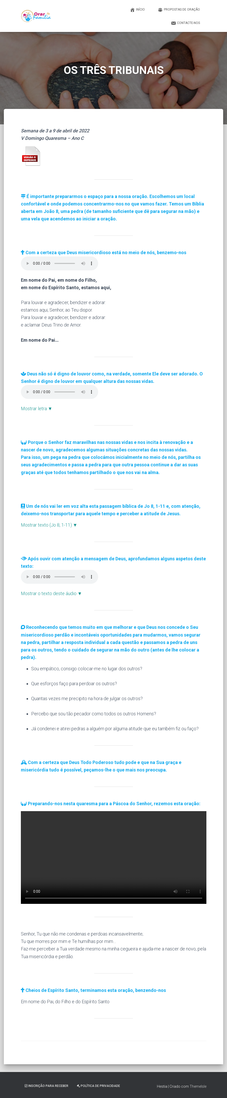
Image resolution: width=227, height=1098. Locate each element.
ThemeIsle (198, 1086)
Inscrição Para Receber (46, 1086)
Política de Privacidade (98, 1086)
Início (137, 9)
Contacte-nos (185, 23)
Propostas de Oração (179, 9)
